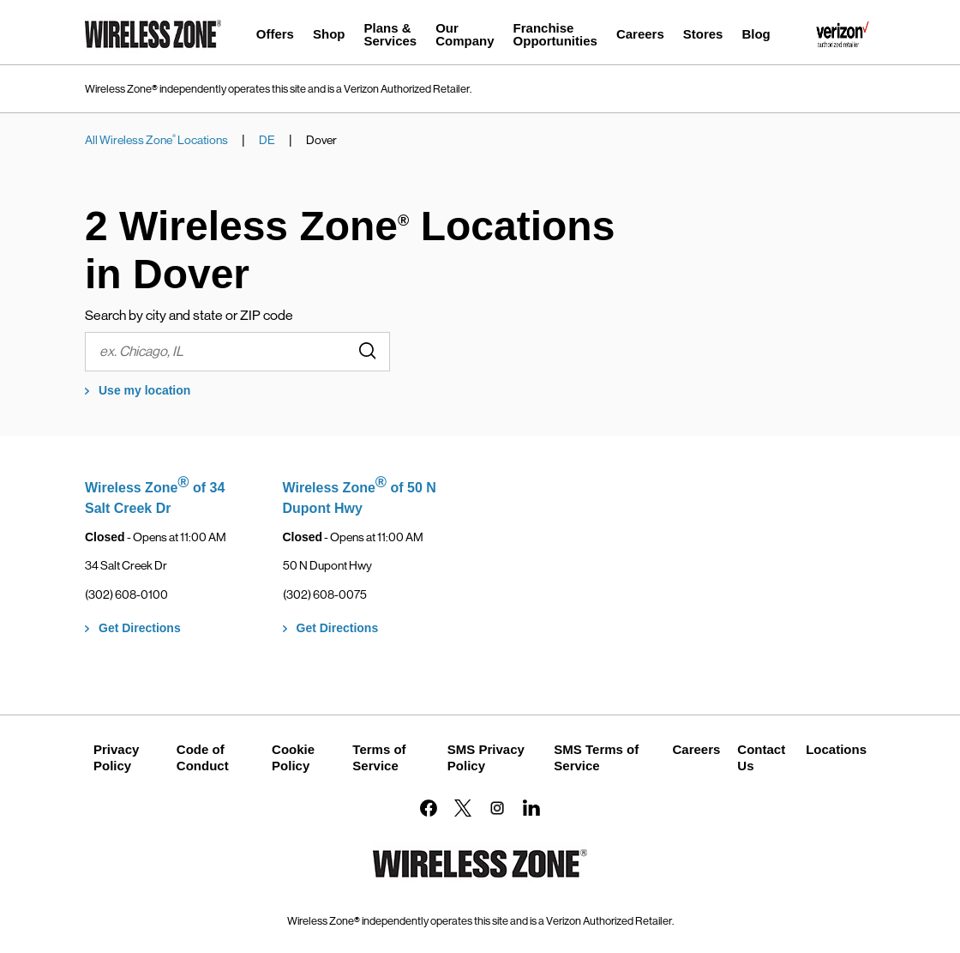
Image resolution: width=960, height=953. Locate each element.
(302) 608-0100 (126, 594)
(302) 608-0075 (325, 594)
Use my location (144, 390)
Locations (836, 749)
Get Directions (140, 628)
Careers (696, 749)
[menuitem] (275, 36)
